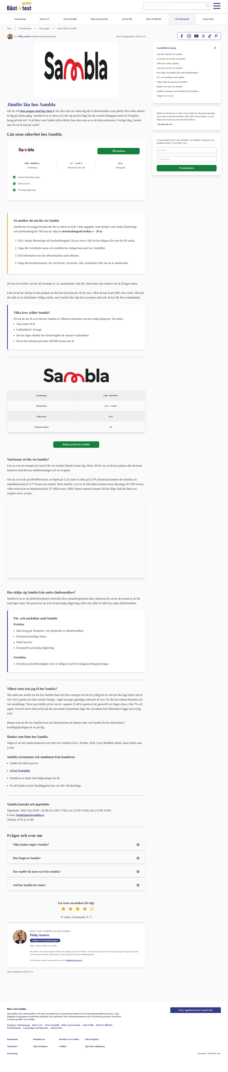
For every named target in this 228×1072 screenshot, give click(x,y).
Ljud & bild (87, 1025)
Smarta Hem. (57, 1028)
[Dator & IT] (44, 19)
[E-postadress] (187, 159)
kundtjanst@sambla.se (30, 815)
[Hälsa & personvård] (99, 19)
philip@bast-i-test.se (74, 960)
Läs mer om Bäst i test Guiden (21, 1019)
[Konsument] (17, 1039)
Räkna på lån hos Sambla (76, 444)
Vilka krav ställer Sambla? (168, 63)
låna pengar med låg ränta (36, 111)
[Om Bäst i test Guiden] (69, 1039)
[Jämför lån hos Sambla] (63, 28)
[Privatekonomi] (182, 19)
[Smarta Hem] (208, 19)
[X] (203, 36)
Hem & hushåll (52, 1025)
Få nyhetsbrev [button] (186, 168)
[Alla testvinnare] (43, 1046)
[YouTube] (196, 36)
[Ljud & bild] (127, 19)
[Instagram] (189, 36)
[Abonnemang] (20, 19)
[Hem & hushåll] (70, 19)
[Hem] (9, 28)
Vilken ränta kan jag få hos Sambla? (172, 82)
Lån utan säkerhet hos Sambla (169, 54)
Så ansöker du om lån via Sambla (171, 59)
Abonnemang (23, 1025)
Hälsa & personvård (70, 1025)
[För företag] (17, 1053)
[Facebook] (182, 36)
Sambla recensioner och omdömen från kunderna (178, 91)
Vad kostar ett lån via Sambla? (170, 68)
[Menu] (217, 6)
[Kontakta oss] (43, 1039)
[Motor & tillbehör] (153, 19)
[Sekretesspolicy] (95, 1039)
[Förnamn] (187, 150)
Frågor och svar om (165, 96)
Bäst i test (17, 1013)
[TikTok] (209, 36)
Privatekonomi (14, 1028)
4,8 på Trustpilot (20, 770)
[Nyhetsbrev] (17, 1046)
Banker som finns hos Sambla (169, 86)
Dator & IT (37, 1025)
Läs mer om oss (164, 124)
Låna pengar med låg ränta (35, 1028)
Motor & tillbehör (104, 1025)
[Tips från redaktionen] (95, 1046)
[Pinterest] (216, 36)
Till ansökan (118, 151)
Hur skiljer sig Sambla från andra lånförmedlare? (178, 72)
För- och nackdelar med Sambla (170, 77)
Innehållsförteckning (166, 48)
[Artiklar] (69, 1046)
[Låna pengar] (40, 28)
